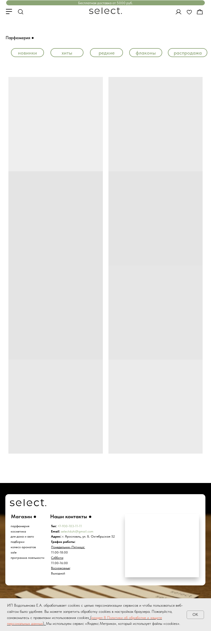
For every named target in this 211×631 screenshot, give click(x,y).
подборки (17, 542)
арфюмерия (20, 526)
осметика (19, 531)
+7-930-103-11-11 (69, 526)
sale (14, 552)
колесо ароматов (23, 547)
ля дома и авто (23, 536)
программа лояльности (27, 558)
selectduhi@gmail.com (77, 531)
